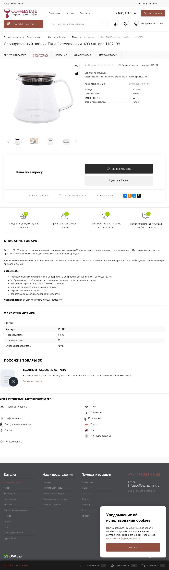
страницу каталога (60, 375)
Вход (6, 3)
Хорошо (133, 547)
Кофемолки (92, 418)
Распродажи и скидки (53, 493)
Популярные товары (53, 488)
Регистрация (17, 3)
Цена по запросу (29, 172)
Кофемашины (10, 418)
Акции (70, 13)
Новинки (47, 482)
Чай (89, 430)
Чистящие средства (97, 435)
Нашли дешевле (38, 195)
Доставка (85, 13)
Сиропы (6, 430)
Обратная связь (16, 565)
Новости (86, 504)
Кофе (90, 406)
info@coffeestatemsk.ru (143, 485)
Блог (84, 510)
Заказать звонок (153, 13)
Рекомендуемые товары (55, 499)
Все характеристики (139, 83)
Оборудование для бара (15, 424)
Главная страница (33, 381)
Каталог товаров (23, 23)
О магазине (55, 13)
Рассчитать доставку (72, 195)
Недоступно (104, 195)
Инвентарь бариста (13, 406)
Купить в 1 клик (119, 180)
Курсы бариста (11, 441)
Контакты (86, 516)
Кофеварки (93, 412)
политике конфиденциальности (123, 538)
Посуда (91, 424)
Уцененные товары (52, 504)
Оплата (85, 499)
